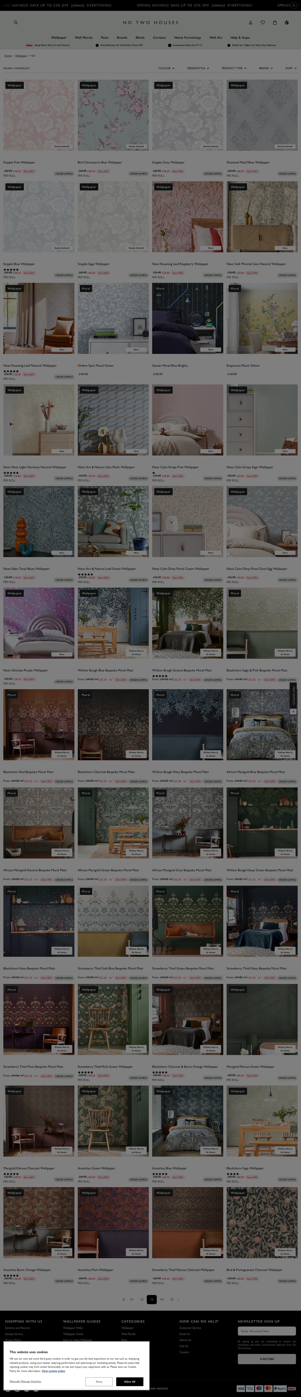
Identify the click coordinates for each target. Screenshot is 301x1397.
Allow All (129, 1381)
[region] (76, 1365)
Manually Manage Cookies (25, 1381)
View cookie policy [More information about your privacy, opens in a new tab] (53, 1371)
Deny (99, 1381)
